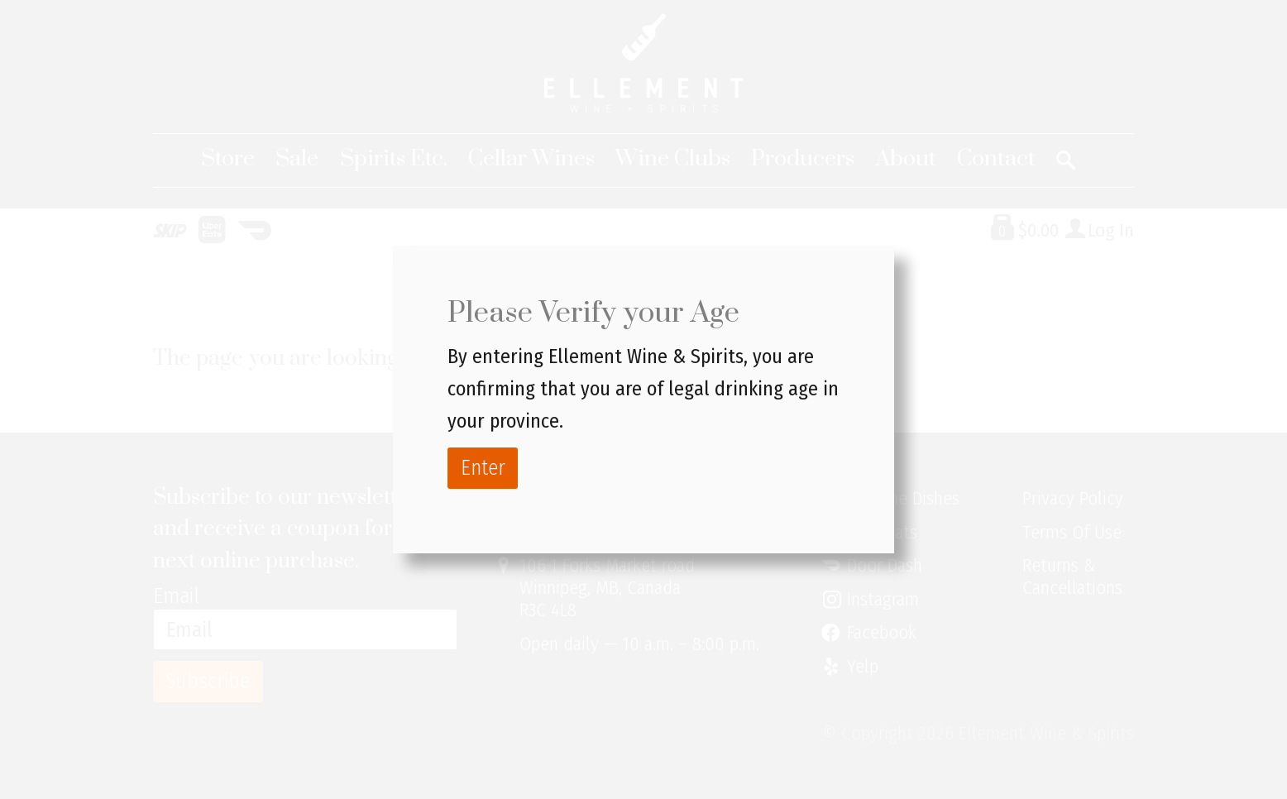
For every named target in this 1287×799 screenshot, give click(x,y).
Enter (483, 468)
